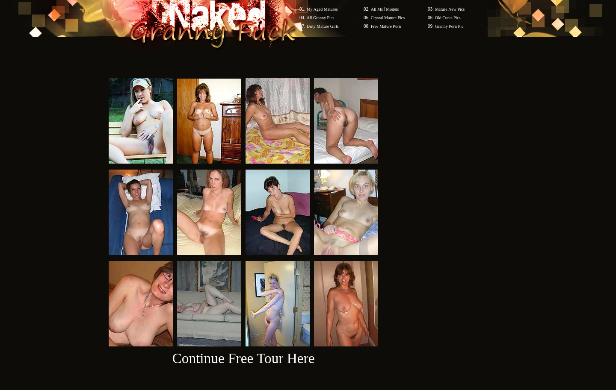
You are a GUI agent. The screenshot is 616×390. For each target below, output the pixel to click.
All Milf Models (385, 9)
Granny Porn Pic (449, 26)
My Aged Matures (322, 9)
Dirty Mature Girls (323, 26)
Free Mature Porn (386, 26)
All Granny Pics (320, 17)
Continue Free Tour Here (243, 358)
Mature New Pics (450, 9)
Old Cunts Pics (448, 17)
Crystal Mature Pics (388, 17)
